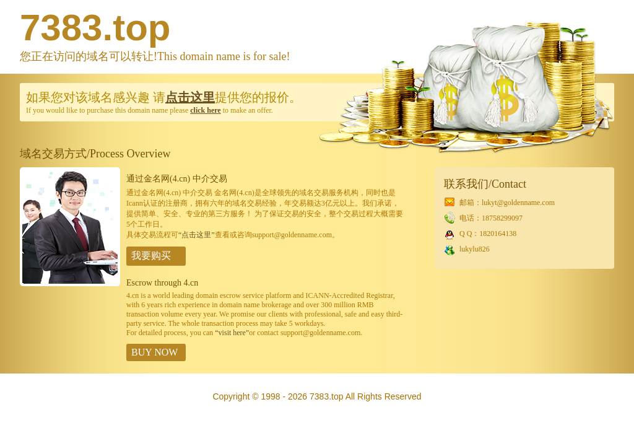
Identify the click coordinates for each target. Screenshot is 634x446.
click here (205, 110)
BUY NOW (154, 352)
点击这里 (190, 97)
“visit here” (232, 332)
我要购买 (151, 255)
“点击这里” (196, 234)
